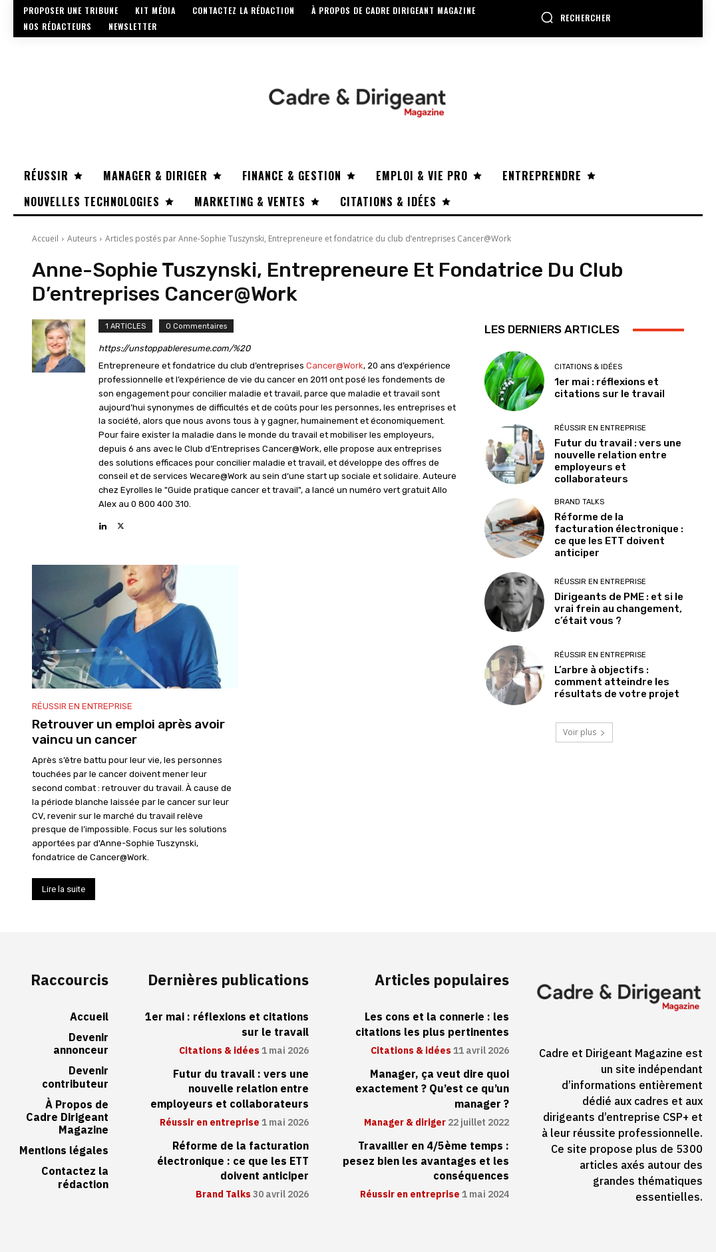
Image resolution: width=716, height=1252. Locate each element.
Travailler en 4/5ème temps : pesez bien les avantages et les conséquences (426, 1161)
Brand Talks (579, 502)
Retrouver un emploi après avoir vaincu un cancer (128, 731)
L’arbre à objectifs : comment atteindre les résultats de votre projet (616, 682)
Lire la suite (63, 889)
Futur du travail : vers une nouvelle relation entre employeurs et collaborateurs (617, 461)
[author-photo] (65, 426)
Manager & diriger (405, 1123)
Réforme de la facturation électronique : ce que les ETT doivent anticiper (618, 535)
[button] (575, 17)
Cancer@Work (334, 366)
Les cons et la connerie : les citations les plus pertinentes (432, 1024)
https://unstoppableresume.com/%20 (174, 348)
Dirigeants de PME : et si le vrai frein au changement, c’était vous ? (618, 609)
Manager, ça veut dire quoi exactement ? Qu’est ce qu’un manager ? (432, 1089)
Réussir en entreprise (82, 706)
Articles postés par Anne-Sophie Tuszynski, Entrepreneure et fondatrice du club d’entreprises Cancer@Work (308, 238)
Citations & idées (588, 367)
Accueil (45, 238)
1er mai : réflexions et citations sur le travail (609, 388)
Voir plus (584, 732)
